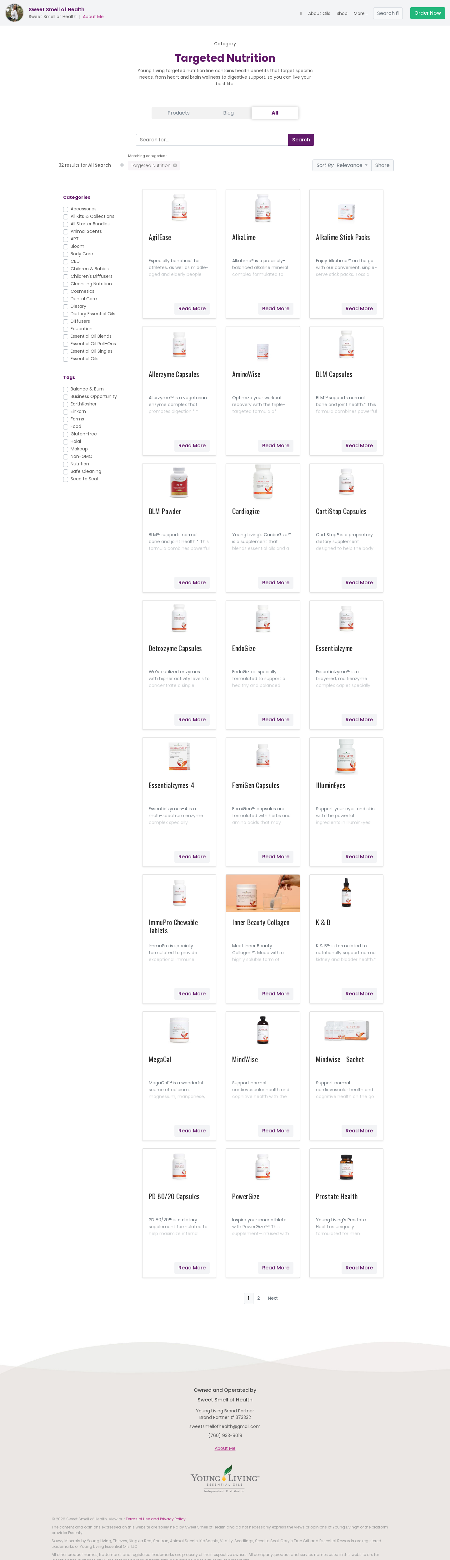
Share (382, 165)
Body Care (82, 254)
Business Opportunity (94, 396)
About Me (93, 16)
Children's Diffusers (91, 276)
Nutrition (80, 464)
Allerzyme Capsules (174, 374)
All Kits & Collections (92, 216)
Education (81, 329)
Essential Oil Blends (91, 336)
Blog (228, 112)
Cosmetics (82, 291)
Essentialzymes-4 (171, 785)
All (275, 112)
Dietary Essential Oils (93, 314)
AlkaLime (244, 237)
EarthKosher (84, 404)
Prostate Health (337, 1196)
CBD (75, 261)
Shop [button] (342, 13)
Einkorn (78, 411)
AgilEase (160, 237)
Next (273, 1298)
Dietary (78, 306)
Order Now (427, 13)
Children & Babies (90, 269)
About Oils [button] (319, 13)
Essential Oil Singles (91, 351)
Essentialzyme (334, 648)
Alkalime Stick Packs (343, 237)
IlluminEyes (331, 785)
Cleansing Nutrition (91, 284)
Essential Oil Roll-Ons (93, 344)
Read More (192, 308)
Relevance (340, 165)
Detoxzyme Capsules (175, 648)
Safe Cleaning (86, 471)
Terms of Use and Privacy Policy (156, 1519)
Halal (76, 441)
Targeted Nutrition (154, 165)
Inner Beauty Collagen (260, 922)
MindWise (245, 1059)
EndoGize (244, 648)
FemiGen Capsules (255, 785)
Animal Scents (86, 231)
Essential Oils (84, 359)
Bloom (77, 246)
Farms (77, 419)
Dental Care (84, 299)
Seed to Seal (84, 479)
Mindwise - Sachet (340, 1059)
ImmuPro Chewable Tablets (173, 926)
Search (388, 13)
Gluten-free (84, 434)
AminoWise (246, 374)
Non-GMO (81, 456)
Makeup (79, 449)
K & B (323, 922)
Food (76, 426)
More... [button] (361, 13)
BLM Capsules (334, 374)
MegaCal (160, 1059)
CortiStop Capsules (341, 511)
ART (75, 239)
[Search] (211, 140)
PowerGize (245, 1196)
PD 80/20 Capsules (174, 1196)
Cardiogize (246, 511)
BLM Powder (165, 511)
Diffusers (80, 321)
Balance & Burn (87, 389)
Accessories (84, 209)
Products (179, 112)
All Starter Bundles (90, 224)
